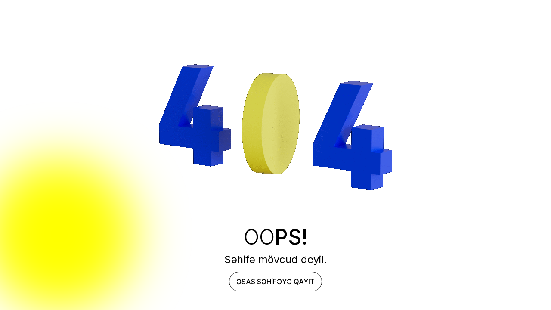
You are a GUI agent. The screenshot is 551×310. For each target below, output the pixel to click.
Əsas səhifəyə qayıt (275, 281)
